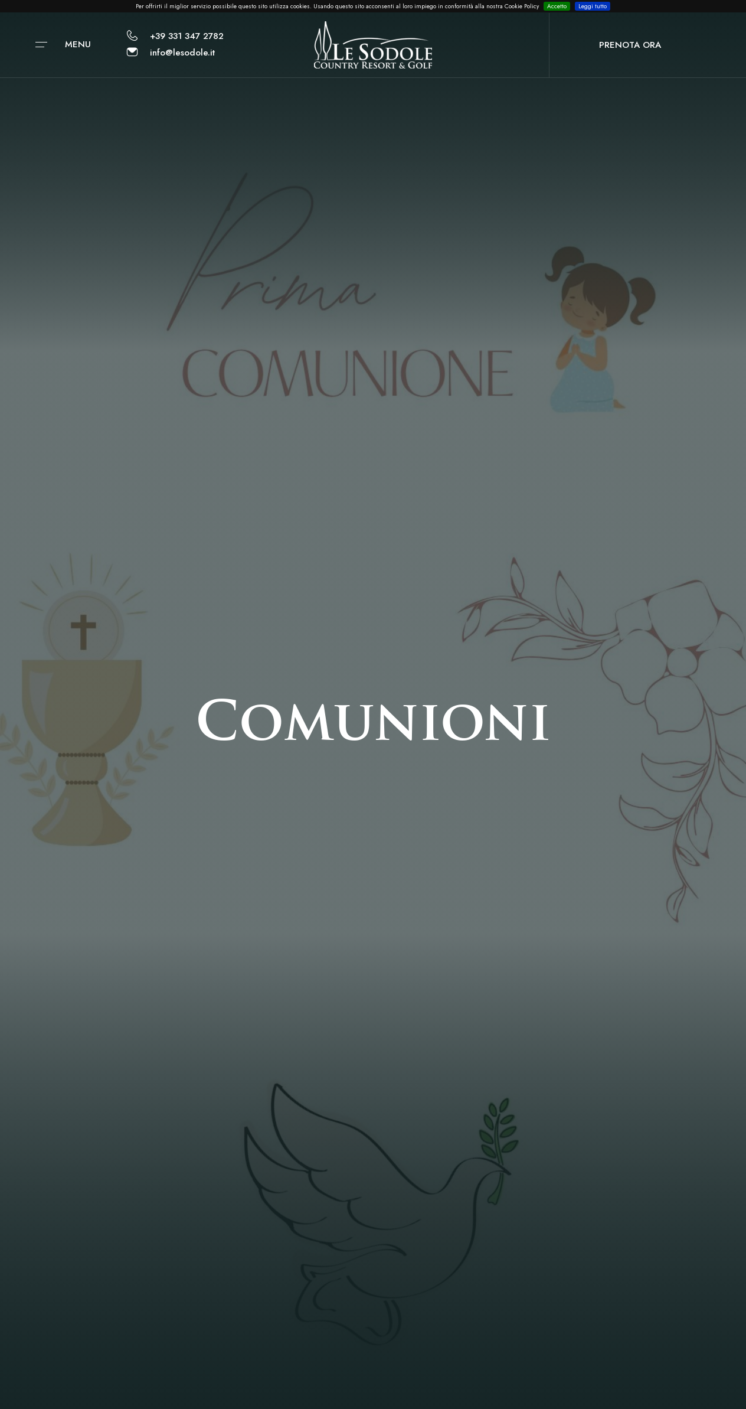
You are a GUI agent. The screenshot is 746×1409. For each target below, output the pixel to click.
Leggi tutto (592, 6)
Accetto (557, 6)
